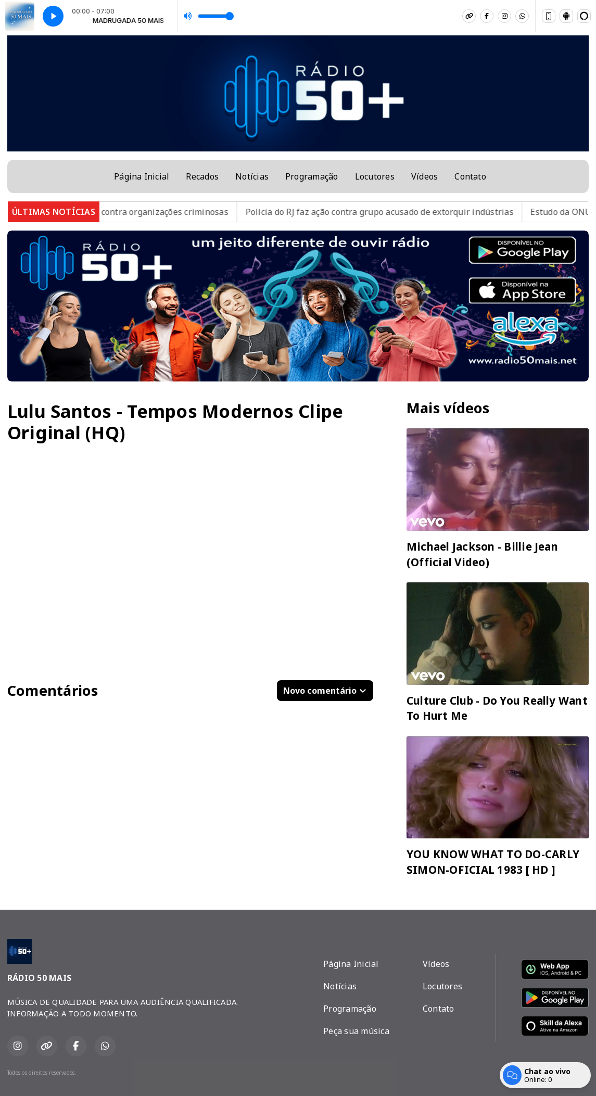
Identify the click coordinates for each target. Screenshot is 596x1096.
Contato (470, 176)
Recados (202, 176)
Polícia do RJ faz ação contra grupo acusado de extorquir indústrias (390, 212)
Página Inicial (141, 176)
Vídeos (424, 176)
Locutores (375, 176)
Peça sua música (356, 1031)
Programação (311, 176)
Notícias (252, 176)
